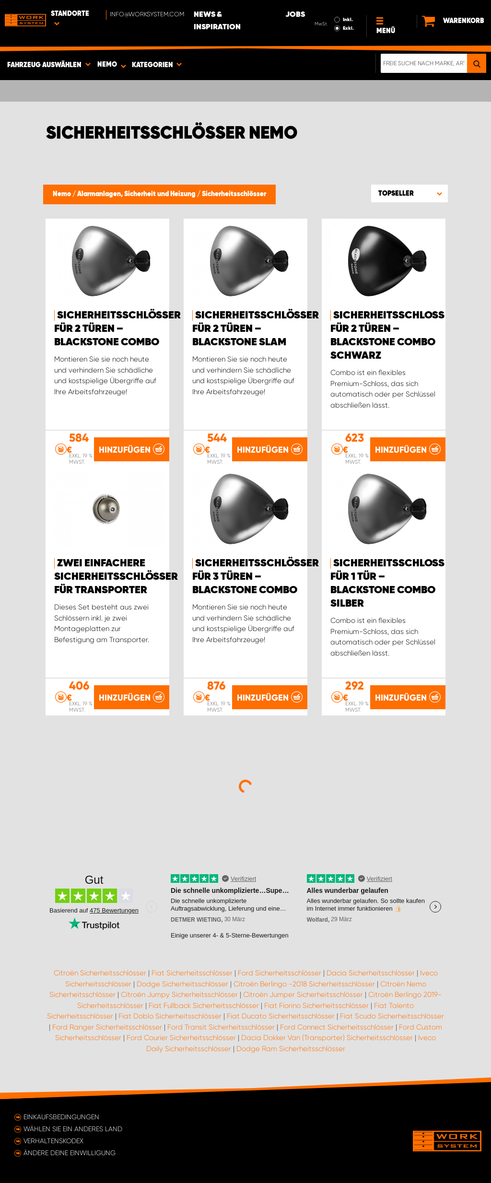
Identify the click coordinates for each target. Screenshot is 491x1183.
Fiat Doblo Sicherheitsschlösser (170, 1016)
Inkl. (348, 19)
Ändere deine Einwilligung (69, 1153)
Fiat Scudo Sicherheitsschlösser (392, 1016)
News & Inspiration (217, 21)
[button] (409, 193)
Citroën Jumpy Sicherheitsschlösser (179, 994)
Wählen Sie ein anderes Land (72, 1129)
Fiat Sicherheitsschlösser (192, 973)
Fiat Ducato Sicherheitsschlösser (281, 1016)
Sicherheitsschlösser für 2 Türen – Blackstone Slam (255, 329)
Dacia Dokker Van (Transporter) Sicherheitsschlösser (327, 1037)
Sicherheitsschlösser (234, 194)
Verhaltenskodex (53, 1141)
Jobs (295, 15)
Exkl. (348, 28)
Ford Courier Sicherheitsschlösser (181, 1037)
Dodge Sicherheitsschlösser (182, 984)
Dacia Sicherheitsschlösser (371, 973)
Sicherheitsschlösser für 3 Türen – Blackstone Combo (255, 577)
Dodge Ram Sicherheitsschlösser (290, 1048)
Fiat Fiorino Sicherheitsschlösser (316, 1005)
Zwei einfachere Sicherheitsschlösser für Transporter (116, 577)
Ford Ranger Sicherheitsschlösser (107, 1027)
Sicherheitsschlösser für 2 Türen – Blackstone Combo (117, 329)
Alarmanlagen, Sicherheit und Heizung (137, 194)
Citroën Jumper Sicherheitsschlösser (303, 994)
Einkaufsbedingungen (61, 1117)
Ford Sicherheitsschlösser (279, 973)
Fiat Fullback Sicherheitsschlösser (204, 1005)
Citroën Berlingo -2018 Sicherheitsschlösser (304, 984)
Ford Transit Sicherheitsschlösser (221, 1027)
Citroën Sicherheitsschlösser (100, 973)
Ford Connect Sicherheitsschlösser (337, 1027)
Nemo (62, 194)
